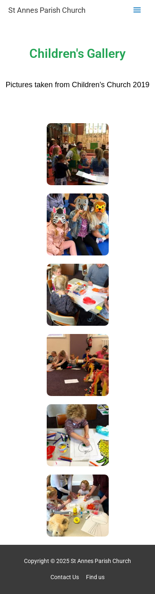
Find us (95, 577)
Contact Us (64, 577)
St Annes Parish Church (47, 10)
